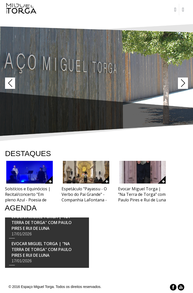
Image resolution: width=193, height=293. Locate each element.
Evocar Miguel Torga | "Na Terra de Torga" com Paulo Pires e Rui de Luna (42, 222)
